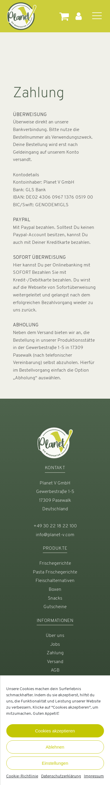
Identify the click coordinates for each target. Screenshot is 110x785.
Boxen (55, 589)
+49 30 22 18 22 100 (55, 526)
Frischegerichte (55, 563)
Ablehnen (55, 746)
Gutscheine (55, 607)
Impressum (94, 776)
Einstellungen (55, 763)
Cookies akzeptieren (55, 730)
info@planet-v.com (55, 535)
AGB (55, 670)
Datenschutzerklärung (61, 776)
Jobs (55, 644)
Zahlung (55, 653)
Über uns (55, 635)
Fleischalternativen (55, 580)
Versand (55, 662)
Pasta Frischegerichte (55, 572)
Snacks (55, 598)
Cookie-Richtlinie (22, 776)
